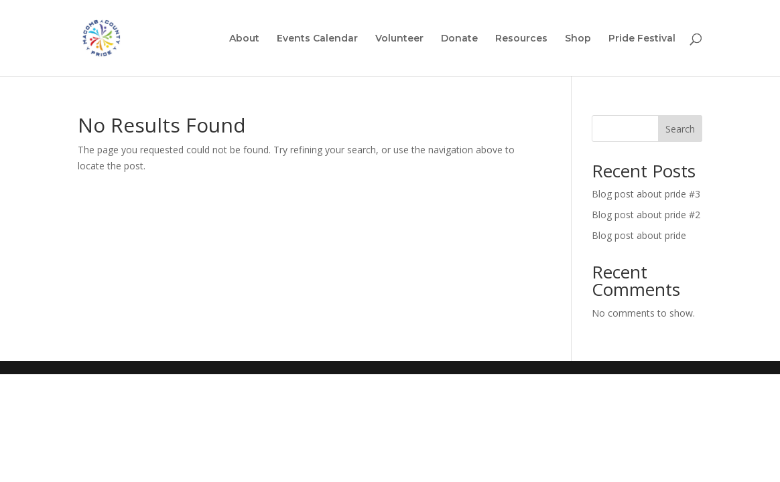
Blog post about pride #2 (646, 214)
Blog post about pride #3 (646, 193)
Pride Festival (641, 38)
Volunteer (399, 38)
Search (680, 129)
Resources (521, 38)
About (244, 38)
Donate (459, 38)
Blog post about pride (639, 235)
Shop (578, 38)
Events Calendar (317, 38)
